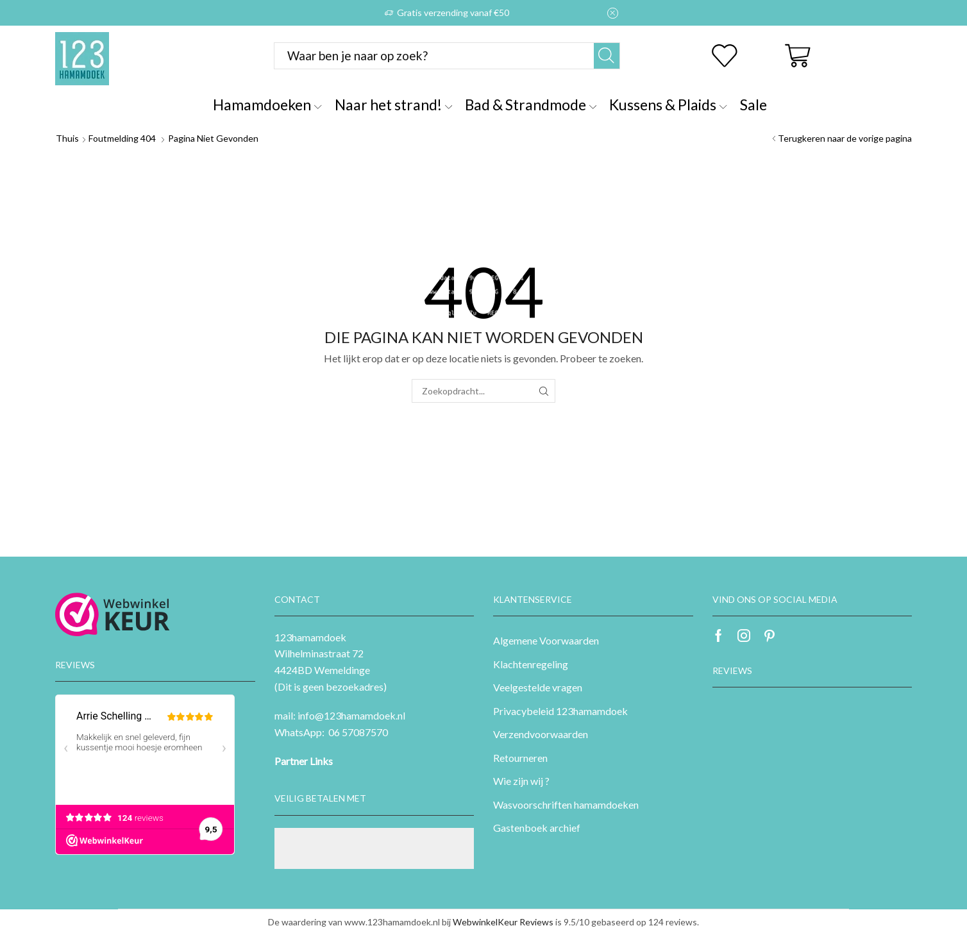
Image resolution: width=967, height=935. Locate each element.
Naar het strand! (393, 105)
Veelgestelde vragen (537, 687)
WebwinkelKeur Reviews (503, 921)
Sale (753, 105)
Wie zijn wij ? (521, 781)
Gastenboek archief (536, 827)
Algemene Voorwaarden (546, 640)
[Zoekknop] (606, 56)
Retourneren (520, 758)
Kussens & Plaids (668, 105)
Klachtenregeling (530, 664)
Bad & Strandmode (530, 105)
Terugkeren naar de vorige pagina (845, 138)
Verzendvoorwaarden (540, 734)
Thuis (67, 138)
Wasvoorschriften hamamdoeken (566, 804)
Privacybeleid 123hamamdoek (560, 711)
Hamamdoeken (267, 105)
